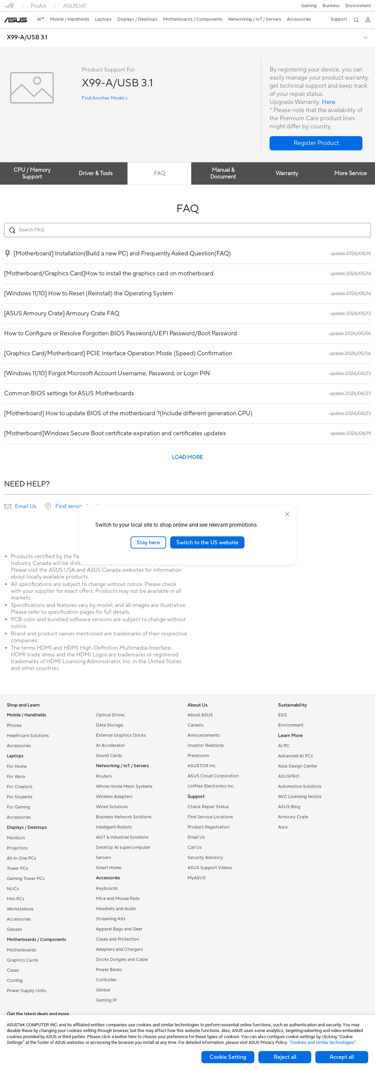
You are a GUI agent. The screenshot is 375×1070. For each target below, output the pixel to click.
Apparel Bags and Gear (119, 929)
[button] (308, 6)
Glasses (14, 929)
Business (330, 5)
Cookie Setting (228, 1057)
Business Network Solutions (124, 817)
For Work (16, 776)
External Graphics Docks (121, 735)
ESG (282, 715)
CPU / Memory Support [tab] (32, 173)
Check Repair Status (208, 807)
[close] (287, 514)
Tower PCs (17, 868)
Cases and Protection (117, 939)
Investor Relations (206, 745)
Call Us (195, 847)
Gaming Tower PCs (26, 878)
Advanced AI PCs (295, 756)
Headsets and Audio (116, 908)
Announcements (204, 735)
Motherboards (21, 950)
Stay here (148, 542)
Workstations (20, 909)
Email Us (25, 506)
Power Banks (109, 969)
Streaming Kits (110, 919)
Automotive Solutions (299, 786)
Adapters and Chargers (119, 949)
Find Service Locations (210, 817)
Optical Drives (110, 715)
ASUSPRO (288, 776)
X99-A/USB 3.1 (27, 37)
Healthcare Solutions (28, 735)
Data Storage (109, 725)
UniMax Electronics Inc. (211, 786)
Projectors (17, 848)
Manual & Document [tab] (223, 173)
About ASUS (200, 715)
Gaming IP (106, 1000)
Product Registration (209, 827)
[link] (15, 20)
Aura (283, 827)
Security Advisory (205, 857)
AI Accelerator (110, 745)
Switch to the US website (207, 542)
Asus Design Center (297, 766)
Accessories (19, 746)
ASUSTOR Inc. (202, 766)
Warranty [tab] (287, 173)
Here (328, 102)
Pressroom (198, 755)
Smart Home (108, 867)
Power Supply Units (26, 990)
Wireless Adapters (114, 796)
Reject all (285, 1057)
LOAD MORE (187, 457)
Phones (14, 725)
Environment (358, 5)
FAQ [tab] (159, 173)
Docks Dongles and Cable (122, 959)
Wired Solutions (112, 807)
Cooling (15, 980)
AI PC (284, 746)
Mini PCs (15, 899)
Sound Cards (109, 755)
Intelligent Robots (114, 827)
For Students (20, 797)
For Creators (20, 787)
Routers (104, 776)
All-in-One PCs (21, 858)
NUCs (13, 888)
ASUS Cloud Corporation (213, 776)
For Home (17, 766)
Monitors (16, 838)
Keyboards (107, 888)
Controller (106, 980)
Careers (195, 725)
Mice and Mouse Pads (118, 898)
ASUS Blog (289, 807)
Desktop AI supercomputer (123, 847)
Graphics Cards (22, 960)
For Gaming (18, 807)
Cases (13, 970)
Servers (103, 857)
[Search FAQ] (187, 230)
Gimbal (103, 990)
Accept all (342, 1057)
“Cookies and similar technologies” (322, 1042)
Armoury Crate (293, 817)
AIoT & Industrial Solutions (122, 837)
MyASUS (197, 878)
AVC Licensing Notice (299, 796)
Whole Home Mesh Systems (124, 786)
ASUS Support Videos (210, 867)
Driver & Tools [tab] (96, 173)
